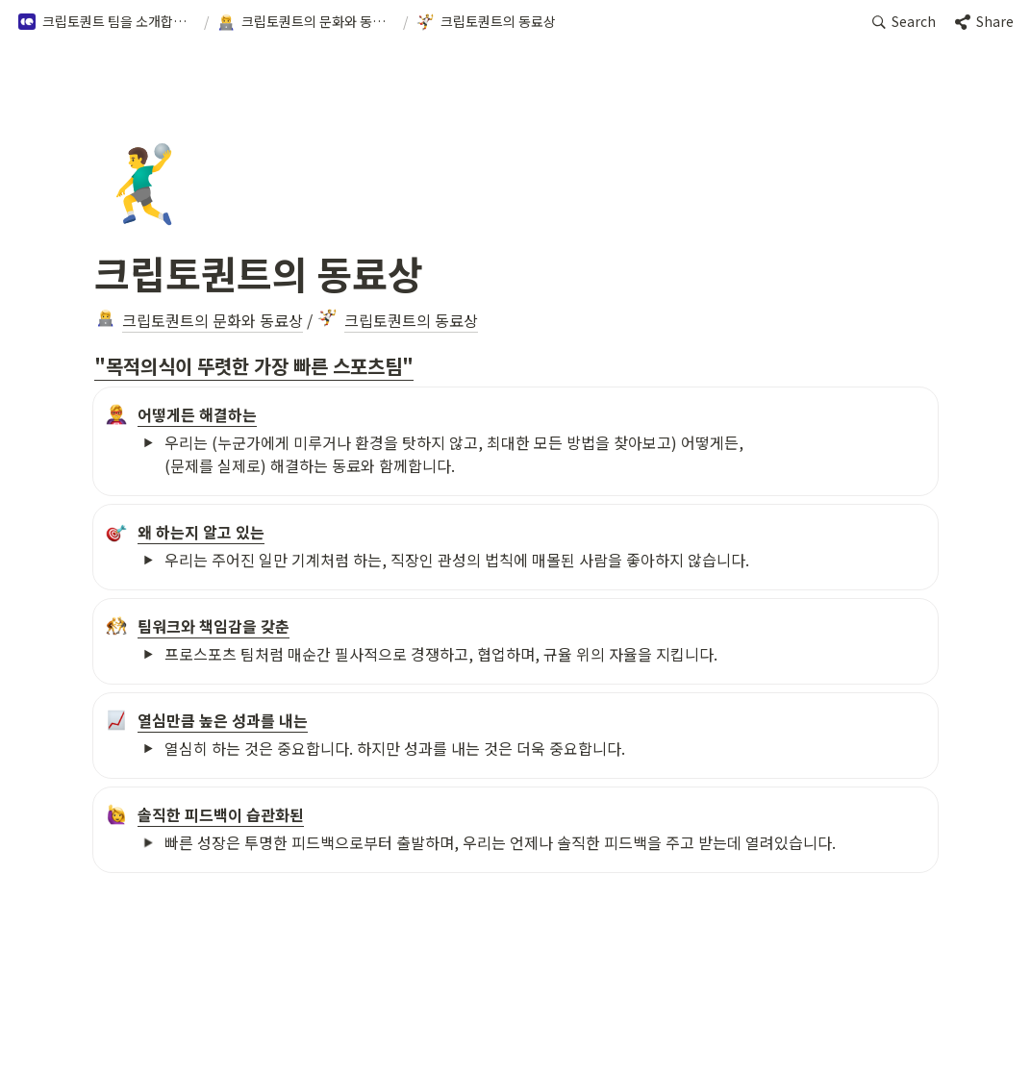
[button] (107, 22)
